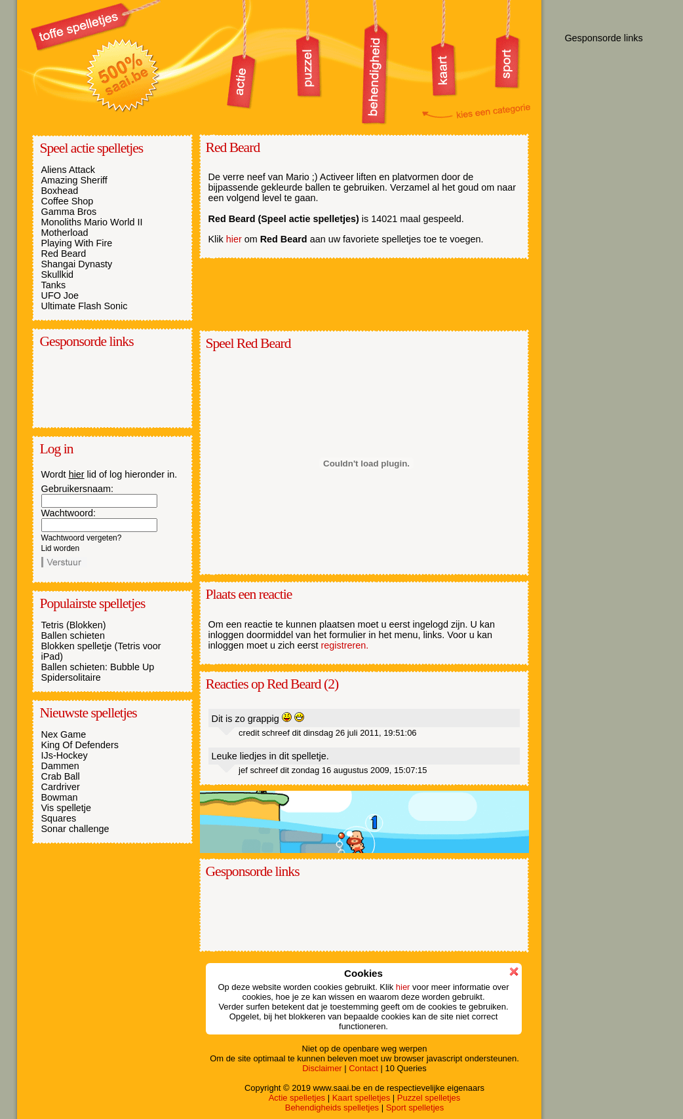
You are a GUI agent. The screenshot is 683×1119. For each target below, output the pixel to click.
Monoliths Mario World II (92, 222)
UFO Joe (60, 295)
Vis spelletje (66, 808)
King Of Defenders (80, 745)
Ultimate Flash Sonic (84, 306)
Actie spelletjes (297, 1098)
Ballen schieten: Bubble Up (98, 667)
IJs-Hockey (64, 755)
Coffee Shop (67, 201)
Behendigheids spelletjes (332, 1107)
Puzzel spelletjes (428, 1098)
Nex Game (64, 734)
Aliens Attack (68, 169)
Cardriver (60, 787)
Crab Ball (60, 776)
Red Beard (64, 253)
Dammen (60, 766)
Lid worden (60, 548)
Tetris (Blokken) (73, 625)
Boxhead (60, 190)
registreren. (345, 645)
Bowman (59, 797)
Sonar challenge (75, 829)
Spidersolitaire (71, 677)
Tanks (53, 285)
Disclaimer (322, 1068)
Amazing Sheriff (74, 180)
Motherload (64, 232)
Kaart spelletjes (361, 1098)
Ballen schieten (73, 635)
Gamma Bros (69, 211)
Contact (363, 1068)
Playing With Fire (77, 243)
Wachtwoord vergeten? (81, 537)
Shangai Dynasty (77, 264)
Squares (59, 818)
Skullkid (57, 274)
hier (77, 474)
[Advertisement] (106, 387)
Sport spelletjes (415, 1107)
